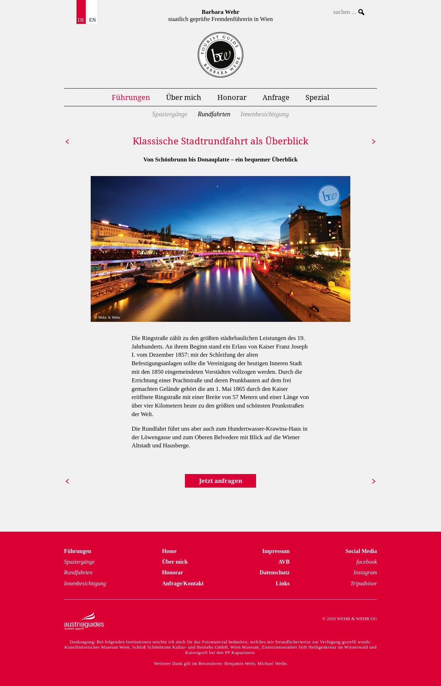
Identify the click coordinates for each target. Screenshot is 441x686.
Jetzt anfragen (220, 481)
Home (169, 551)
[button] (101, 249)
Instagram (365, 572)
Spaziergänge (169, 114)
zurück (68, 141)
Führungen (131, 97)
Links (282, 583)
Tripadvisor (363, 583)
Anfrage (275, 97)
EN (92, 20)
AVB (284, 562)
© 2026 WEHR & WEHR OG (349, 618)
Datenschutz (274, 572)
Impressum (275, 551)
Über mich (183, 97)
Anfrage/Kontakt (182, 583)
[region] (220, 249)
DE (81, 20)
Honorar (231, 97)
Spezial (317, 97)
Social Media (361, 551)
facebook (366, 562)
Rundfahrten (214, 114)
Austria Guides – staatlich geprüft (84, 621)
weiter (372, 141)
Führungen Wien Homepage (220, 55)
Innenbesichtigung (265, 114)
